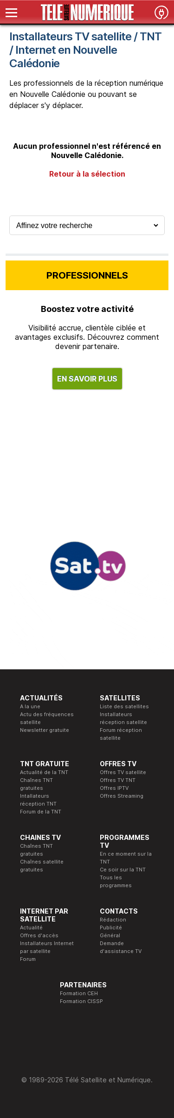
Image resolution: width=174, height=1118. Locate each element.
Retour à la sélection (87, 173)
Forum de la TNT (40, 811)
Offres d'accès (39, 935)
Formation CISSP (81, 1001)
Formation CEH (79, 993)
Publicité (111, 927)
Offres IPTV (114, 788)
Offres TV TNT (117, 780)
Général (110, 935)
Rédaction (113, 919)
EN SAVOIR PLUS (87, 378)
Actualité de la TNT (44, 772)
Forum (28, 959)
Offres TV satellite (123, 772)
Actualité (31, 927)
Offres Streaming (121, 796)
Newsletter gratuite (44, 730)
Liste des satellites (124, 706)
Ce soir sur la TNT (123, 869)
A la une (30, 706)
